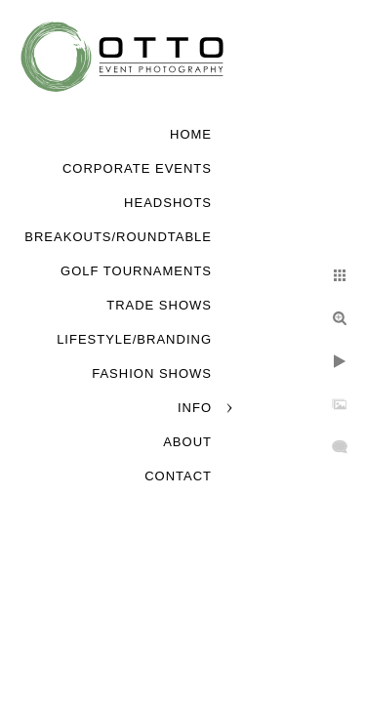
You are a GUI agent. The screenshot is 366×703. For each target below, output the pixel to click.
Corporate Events (137, 168)
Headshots (168, 202)
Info (195, 407)
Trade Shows (159, 305)
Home (191, 134)
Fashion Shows (152, 373)
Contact (178, 476)
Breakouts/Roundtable (118, 236)
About (187, 441)
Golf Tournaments (136, 271)
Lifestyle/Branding (134, 339)
